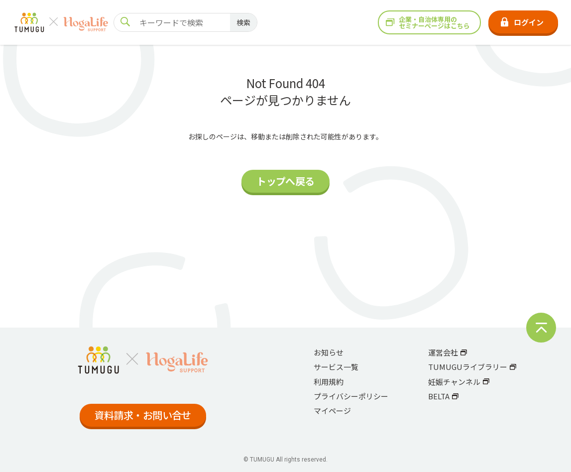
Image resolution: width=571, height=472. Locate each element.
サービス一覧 (336, 366)
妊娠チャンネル (459, 381)
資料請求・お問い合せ (143, 415)
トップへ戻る (285, 181)
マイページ (332, 410)
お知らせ (328, 352)
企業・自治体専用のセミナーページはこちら (428, 22)
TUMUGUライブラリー (472, 366)
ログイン (522, 22)
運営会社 (447, 352)
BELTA (443, 396)
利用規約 (328, 381)
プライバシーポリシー (351, 396)
